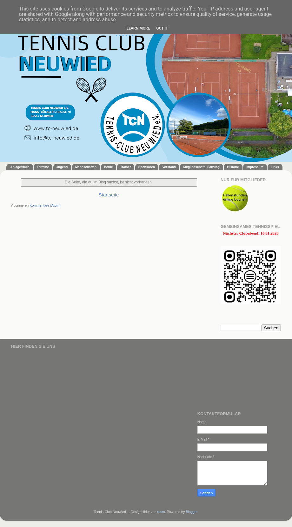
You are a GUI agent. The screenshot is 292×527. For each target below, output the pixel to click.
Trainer (125, 167)
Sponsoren (146, 167)
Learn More (138, 28)
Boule (108, 167)
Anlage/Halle (20, 167)
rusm (161, 512)
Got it (162, 28)
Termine (43, 167)
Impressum (254, 167)
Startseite (109, 194)
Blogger (191, 512)
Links (275, 167)
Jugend (62, 167)
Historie (233, 167)
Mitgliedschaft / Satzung (201, 167)
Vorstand (169, 167)
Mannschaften (85, 167)
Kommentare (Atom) (45, 205)
